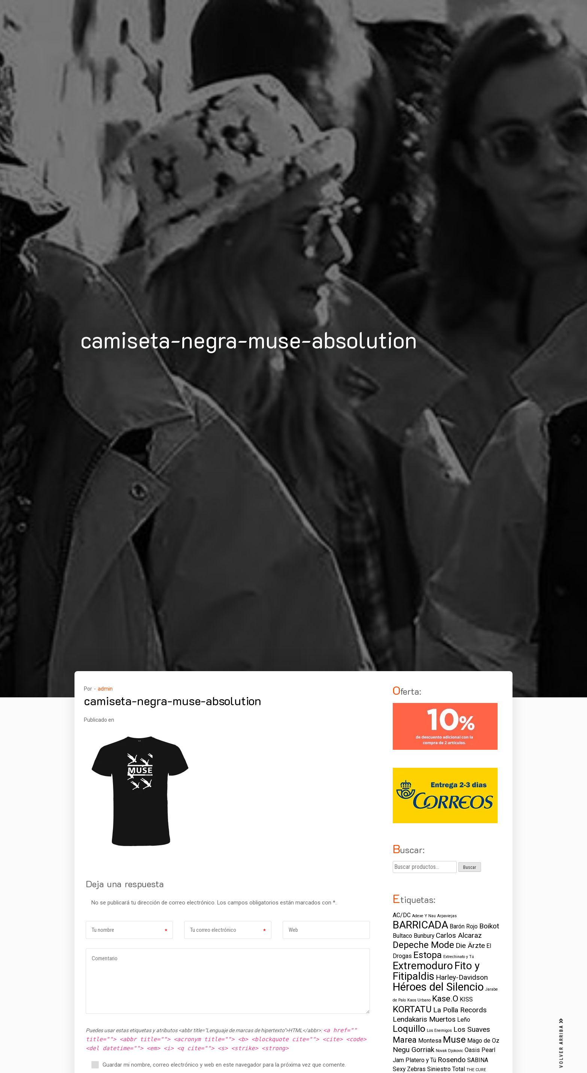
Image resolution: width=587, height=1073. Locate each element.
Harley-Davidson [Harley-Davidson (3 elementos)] (462, 977)
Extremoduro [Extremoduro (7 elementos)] (423, 966)
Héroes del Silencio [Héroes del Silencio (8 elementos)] (438, 986)
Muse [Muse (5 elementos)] (454, 1039)
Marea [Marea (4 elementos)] (405, 1040)
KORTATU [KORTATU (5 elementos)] (412, 1009)
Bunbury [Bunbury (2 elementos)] (424, 935)
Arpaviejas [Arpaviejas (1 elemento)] (447, 915)
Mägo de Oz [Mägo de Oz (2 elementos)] (483, 1040)
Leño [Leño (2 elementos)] (463, 1019)
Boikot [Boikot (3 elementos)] (489, 926)
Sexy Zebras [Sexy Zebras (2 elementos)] (409, 1069)
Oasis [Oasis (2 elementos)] (472, 1050)
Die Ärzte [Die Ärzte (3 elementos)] (470, 945)
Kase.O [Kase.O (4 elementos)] (445, 998)
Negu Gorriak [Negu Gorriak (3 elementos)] (413, 1049)
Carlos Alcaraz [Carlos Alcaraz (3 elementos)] (459, 935)
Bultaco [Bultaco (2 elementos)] (402, 935)
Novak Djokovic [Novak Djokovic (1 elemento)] (449, 1050)
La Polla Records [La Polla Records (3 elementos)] (460, 1010)
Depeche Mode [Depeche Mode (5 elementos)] (423, 944)
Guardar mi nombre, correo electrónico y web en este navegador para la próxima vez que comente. (224, 1064)
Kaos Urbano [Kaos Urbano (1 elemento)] (419, 1000)
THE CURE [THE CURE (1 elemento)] (476, 1069)
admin (105, 689)
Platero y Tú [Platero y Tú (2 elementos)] (420, 1060)
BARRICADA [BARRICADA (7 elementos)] (420, 925)
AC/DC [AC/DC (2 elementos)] (402, 915)
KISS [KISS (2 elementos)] (466, 999)
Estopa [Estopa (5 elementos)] (427, 954)
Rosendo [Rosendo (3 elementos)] (452, 1059)
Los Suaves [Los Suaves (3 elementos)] (471, 1029)
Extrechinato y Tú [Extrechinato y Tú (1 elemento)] (458, 956)
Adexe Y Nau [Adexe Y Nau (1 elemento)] (424, 915)
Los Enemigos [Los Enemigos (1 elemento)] (439, 1030)
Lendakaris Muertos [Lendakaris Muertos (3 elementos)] (424, 1019)
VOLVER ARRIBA (561, 1043)
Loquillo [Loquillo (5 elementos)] (409, 1028)
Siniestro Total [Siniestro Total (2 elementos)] (446, 1069)
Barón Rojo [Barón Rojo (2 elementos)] (464, 926)
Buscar (469, 867)
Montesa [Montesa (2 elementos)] (429, 1040)
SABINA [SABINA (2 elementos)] (477, 1060)
